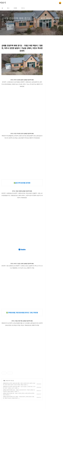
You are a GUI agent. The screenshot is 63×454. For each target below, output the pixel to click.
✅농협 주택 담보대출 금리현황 (22, 183)
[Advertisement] (22, 378)
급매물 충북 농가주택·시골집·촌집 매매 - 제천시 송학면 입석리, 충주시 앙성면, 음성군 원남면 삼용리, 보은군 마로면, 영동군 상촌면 (19, 404)
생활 (4, 401)
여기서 (23, 8)
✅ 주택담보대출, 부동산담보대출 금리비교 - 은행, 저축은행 (22, 312)
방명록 (15, 8)
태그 (8, 8)
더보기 (3, 3)
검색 (57, 3)
